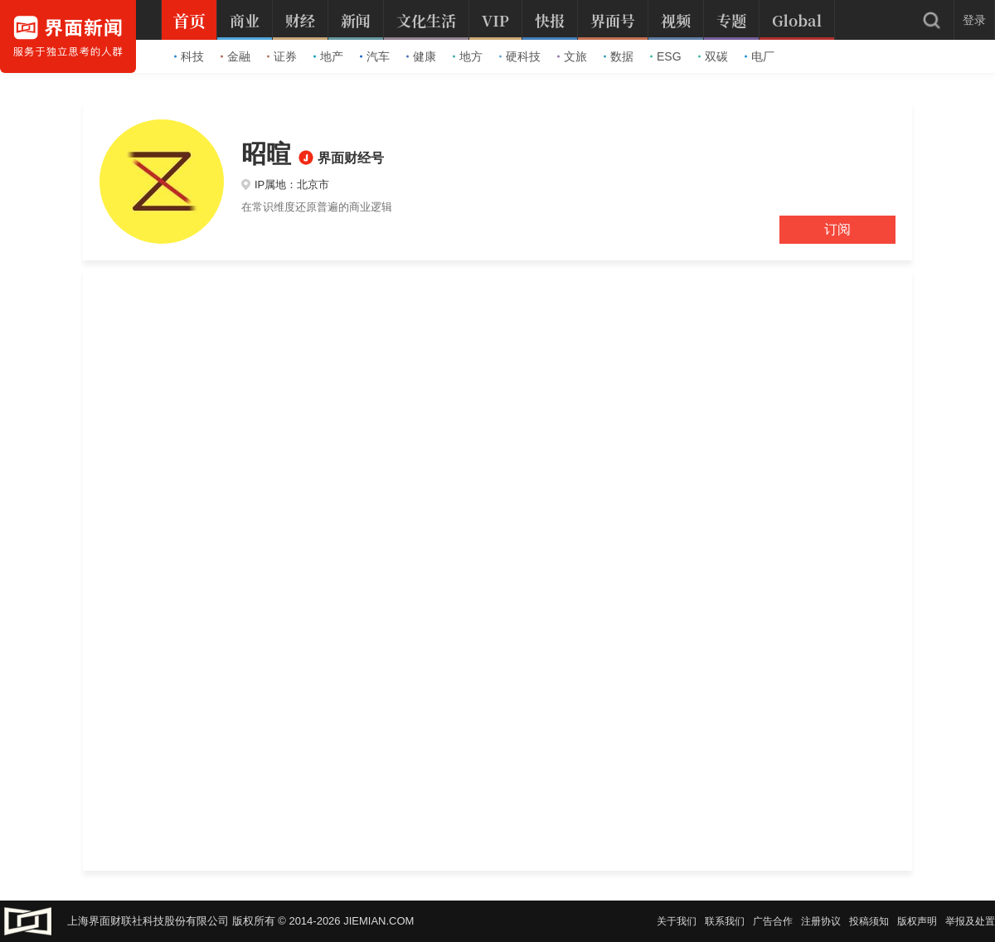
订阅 (837, 229)
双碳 (713, 56)
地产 (328, 56)
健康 (421, 56)
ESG (666, 56)
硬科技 (520, 56)
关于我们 (676, 921)
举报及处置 (970, 921)
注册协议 (821, 921)
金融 (235, 56)
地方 (468, 56)
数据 (618, 56)
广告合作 (773, 921)
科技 (189, 56)
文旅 (572, 56)
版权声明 (917, 921)
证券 (282, 56)
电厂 (759, 56)
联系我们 (725, 921)
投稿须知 (869, 921)
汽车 (375, 56)
